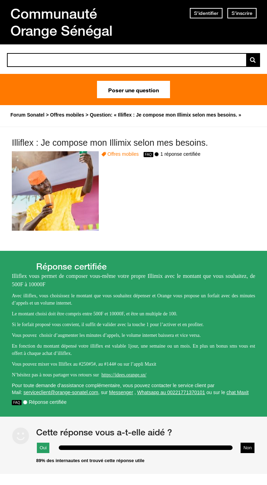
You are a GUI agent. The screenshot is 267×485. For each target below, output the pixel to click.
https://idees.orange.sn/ (124, 374)
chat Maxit (237, 392)
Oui (43, 447)
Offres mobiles (123, 154)
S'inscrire (242, 13)
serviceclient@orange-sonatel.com (60, 392)
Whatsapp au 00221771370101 (171, 392)
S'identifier (206, 13)
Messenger (121, 392)
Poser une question (133, 89)
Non (247, 447)
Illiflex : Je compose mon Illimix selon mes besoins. (110, 142)
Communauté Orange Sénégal (61, 22)
